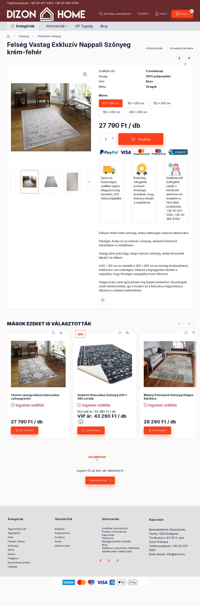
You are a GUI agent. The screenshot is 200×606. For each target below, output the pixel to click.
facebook (100, 561)
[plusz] (112, 138)
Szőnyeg (24, 36)
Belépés (60, 528)
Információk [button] (55, 26)
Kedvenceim (62, 545)
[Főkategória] (8, 36)
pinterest (117, 561)
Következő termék (181, 48)
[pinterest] (189, 58)
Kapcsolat (108, 535)
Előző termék (155, 48)
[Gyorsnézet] (61, 332)
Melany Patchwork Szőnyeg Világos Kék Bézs (169, 396)
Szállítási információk (115, 528)
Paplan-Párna (16, 541)
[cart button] (182, 14)
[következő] (189, 324)
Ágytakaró (14, 533)
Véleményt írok (98, 480)
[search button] (115, 14)
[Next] (88, 182)
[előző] (179, 324)
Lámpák (12, 566)
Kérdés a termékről (103, 300)
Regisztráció (62, 533)
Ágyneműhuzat (17, 528)
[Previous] (13, 182)
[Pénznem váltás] (142, 14)
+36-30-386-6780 (67, 3)
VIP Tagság (84, 26)
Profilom (60, 537)
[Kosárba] (140, 139)
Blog (104, 26)
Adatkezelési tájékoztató (117, 551)
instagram (109, 561)
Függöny (13, 558)
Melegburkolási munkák (116, 541)
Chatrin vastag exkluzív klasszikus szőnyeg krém (35, 396)
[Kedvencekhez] (185, 64)
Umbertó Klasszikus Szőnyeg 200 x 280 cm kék (102, 396)
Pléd (10, 537)
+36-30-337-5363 (41, 3)
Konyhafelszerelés (19, 562)
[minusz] (112, 140)
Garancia (107, 538)
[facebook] (179, 58)
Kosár (58, 541)
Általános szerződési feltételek (120, 548)
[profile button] (161, 14)
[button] (22, 26)
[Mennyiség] (105, 139)
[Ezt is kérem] (24, 430)
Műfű (11, 549)
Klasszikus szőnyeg (49, 36)
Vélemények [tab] (97, 457)
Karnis (11, 554)
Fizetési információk (114, 531)
